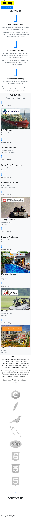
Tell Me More (6, 7)
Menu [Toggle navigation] (26, 3)
